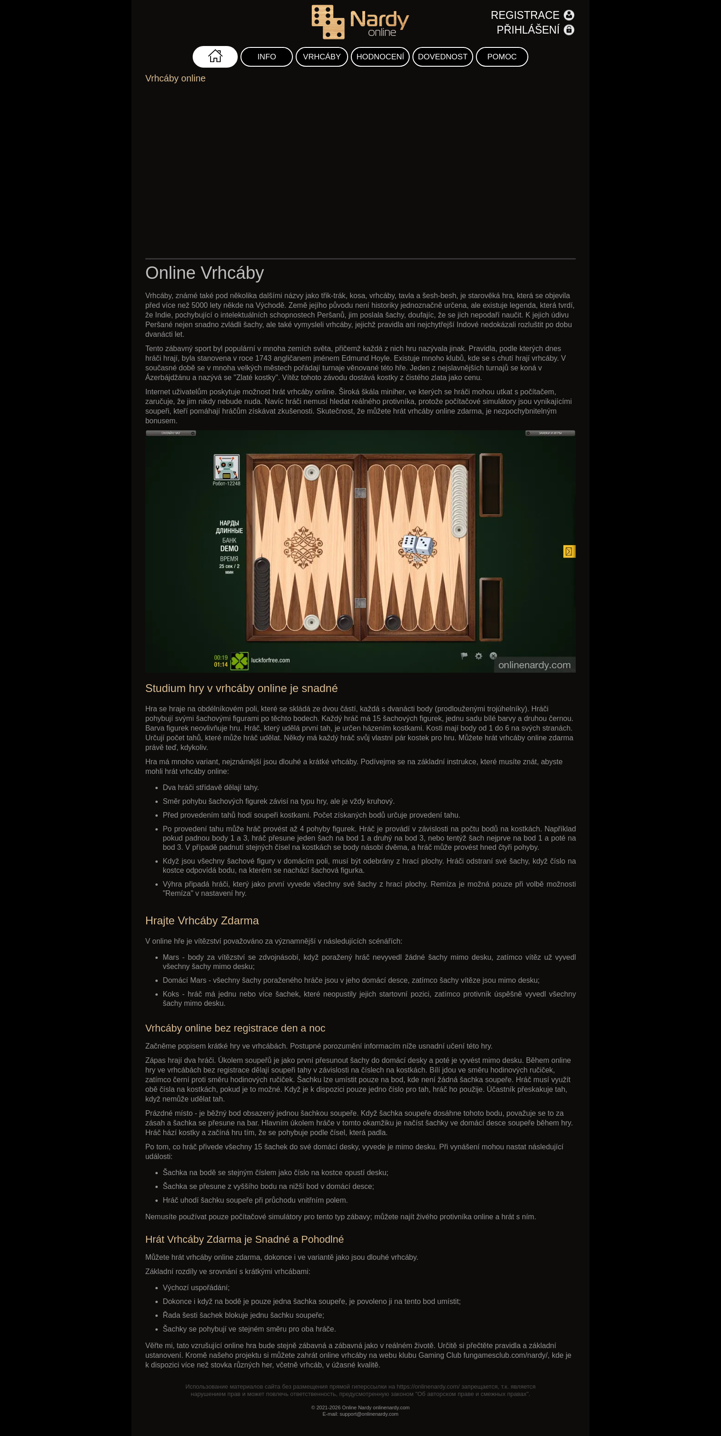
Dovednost (443, 56)
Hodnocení (380, 56)
